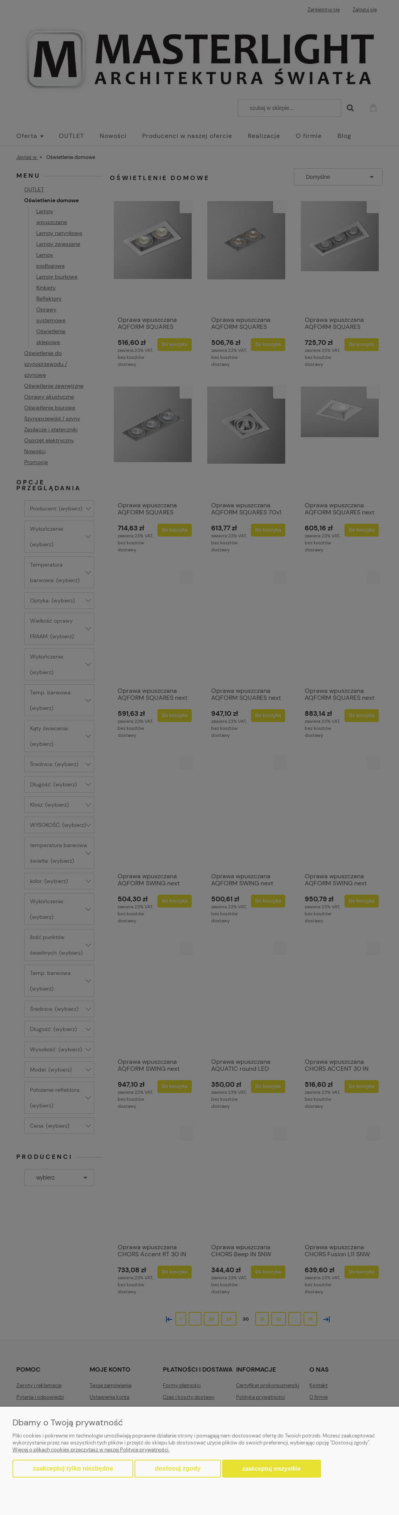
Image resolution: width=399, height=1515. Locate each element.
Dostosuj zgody (177, 1468)
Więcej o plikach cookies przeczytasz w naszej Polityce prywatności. (90, 1449)
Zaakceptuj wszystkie (271, 1468)
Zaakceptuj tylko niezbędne (73, 1468)
